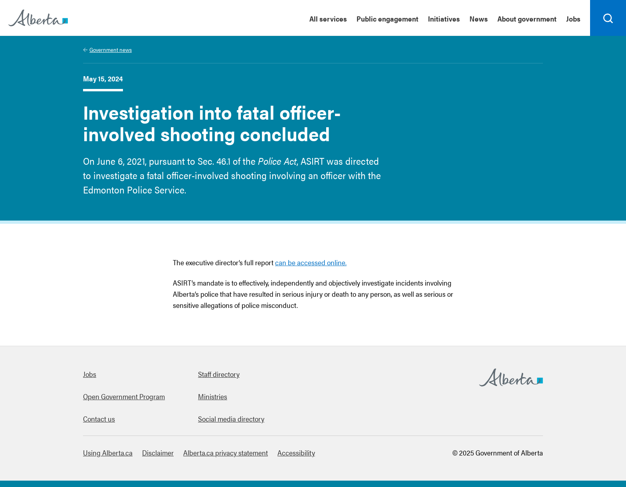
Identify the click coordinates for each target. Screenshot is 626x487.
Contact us (99, 419)
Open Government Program (124, 396)
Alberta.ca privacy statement (225, 452)
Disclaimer (158, 452)
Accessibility (296, 452)
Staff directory (219, 374)
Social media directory (231, 419)
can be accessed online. (311, 262)
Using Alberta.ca (108, 452)
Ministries (212, 396)
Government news (110, 49)
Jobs (89, 374)
